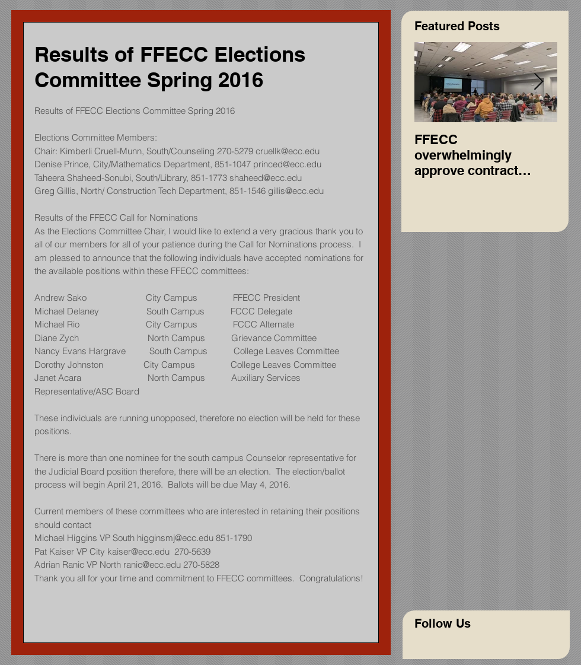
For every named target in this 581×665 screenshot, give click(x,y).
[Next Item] (538, 82)
